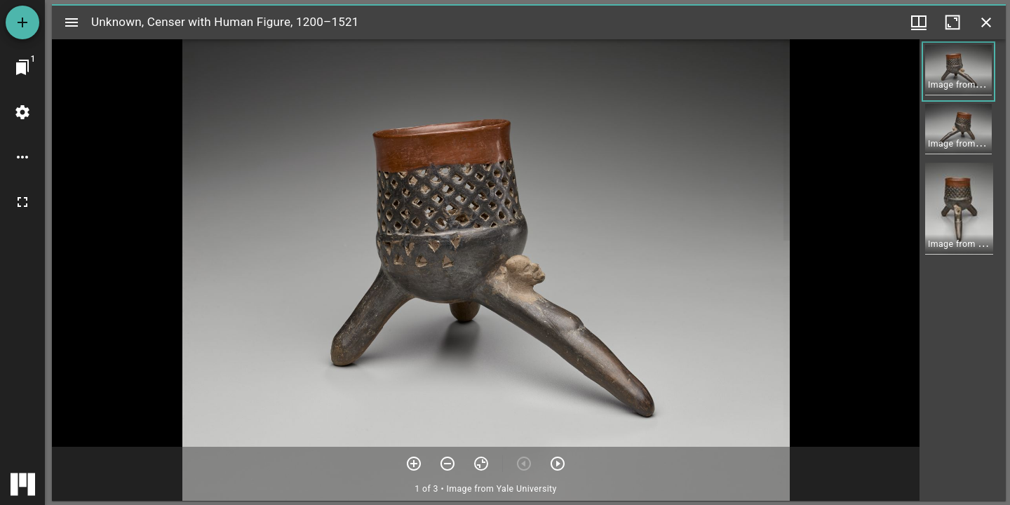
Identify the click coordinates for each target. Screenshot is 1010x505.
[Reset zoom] (481, 463)
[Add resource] (22, 22)
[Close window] (986, 22)
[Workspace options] (22, 157)
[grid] (963, 270)
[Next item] (557, 463)
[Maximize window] (952, 22)
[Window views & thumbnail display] (919, 22)
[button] (958, 71)
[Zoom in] (414, 463)
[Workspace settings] (22, 112)
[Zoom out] (447, 463)
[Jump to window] (22, 67)
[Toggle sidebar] (71, 22)
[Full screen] (22, 202)
